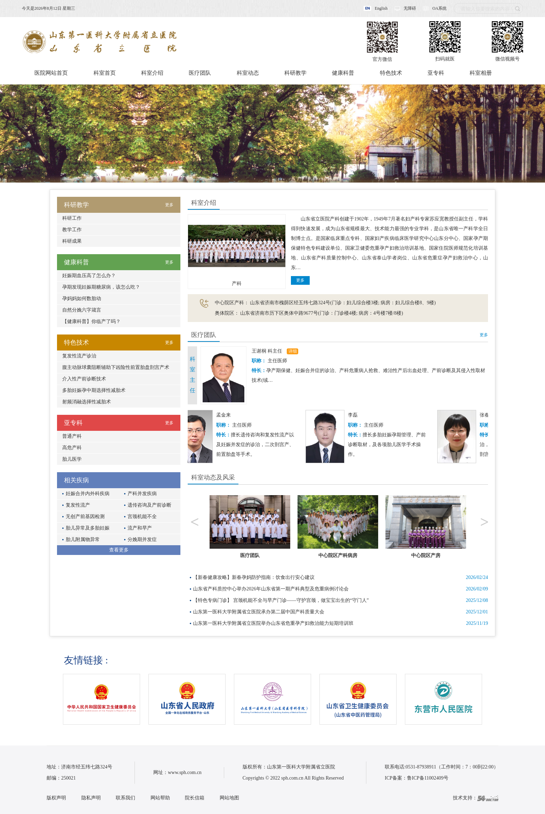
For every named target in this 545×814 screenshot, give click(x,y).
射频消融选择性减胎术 (86, 401)
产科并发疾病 (142, 493)
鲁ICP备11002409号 (427, 778)
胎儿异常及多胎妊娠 (87, 528)
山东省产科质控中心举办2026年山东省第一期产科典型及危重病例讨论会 (271, 588)
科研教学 (295, 73)
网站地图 (229, 797)
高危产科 (72, 447)
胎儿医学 (72, 459)
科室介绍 (152, 73)
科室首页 (104, 73)
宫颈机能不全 (142, 516)
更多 (300, 280)
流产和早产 (140, 528)
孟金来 (225, 415)
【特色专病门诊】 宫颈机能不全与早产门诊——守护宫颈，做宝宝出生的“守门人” (281, 600)
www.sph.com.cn (185, 772)
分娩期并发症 (142, 539)
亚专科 (436, 73)
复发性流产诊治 (79, 355)
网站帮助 (160, 797)
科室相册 (481, 73)
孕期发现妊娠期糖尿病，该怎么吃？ (101, 287)
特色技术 (391, 73)
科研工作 (72, 218)
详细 (292, 351)
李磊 (354, 415)
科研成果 (72, 241)
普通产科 (72, 436)
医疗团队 (200, 73)
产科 (237, 283)
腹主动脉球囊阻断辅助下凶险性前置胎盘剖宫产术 (115, 367)
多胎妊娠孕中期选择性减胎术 (93, 390)
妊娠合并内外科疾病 (87, 493)
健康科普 (343, 73)
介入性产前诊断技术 (84, 378)
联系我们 (125, 797)
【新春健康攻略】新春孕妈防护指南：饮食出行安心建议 (254, 577)
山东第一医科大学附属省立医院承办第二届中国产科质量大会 (258, 611)
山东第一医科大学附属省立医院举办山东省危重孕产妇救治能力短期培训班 (273, 623)
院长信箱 (194, 797)
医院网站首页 (51, 73)
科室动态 (248, 73)
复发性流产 (78, 505)
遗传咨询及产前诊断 (149, 505)
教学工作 (72, 229)
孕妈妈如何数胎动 (81, 298)
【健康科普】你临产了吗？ (91, 321)
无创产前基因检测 (85, 516)
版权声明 (56, 797)
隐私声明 (91, 797)
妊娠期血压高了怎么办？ (89, 275)
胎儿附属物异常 (83, 539)
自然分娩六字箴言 (81, 310)
